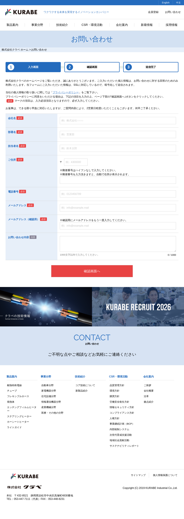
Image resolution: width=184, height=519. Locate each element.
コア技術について (85, 385)
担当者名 (13, 146)
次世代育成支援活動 (121, 435)
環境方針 (114, 390)
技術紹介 (62, 25)
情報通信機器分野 (51, 402)
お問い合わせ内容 (18, 237)
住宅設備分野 (48, 396)
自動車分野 (47, 385)
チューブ (12, 390)
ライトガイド (14, 428)
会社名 (12, 118)
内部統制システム (119, 430)
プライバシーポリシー (66, 92)
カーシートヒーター (18, 422)
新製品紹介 (81, 390)
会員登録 (153, 12)
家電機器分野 (48, 390)
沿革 (146, 396)
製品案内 (12, 25)
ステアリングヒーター (20, 417)
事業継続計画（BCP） (122, 424)
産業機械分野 (48, 407)
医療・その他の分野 (52, 413)
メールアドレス (17, 205)
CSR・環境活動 (92, 25)
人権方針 (114, 419)
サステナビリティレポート (123, 449)
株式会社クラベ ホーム (15, 49)
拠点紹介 (148, 402)
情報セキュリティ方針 (122, 407)
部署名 (12, 132)
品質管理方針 (117, 385)
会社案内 (122, 25)
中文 (178, 2)
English (165, 2)
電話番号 (13, 191)
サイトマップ (136, 480)
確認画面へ (92, 271)
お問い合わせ (173, 12)
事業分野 (37, 25)
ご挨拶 (147, 385)
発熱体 (10, 402)
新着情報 (147, 25)
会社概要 (148, 390)
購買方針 (114, 396)
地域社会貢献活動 (119, 441)
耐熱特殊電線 (14, 385)
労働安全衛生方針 (119, 402)
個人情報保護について (164, 480)
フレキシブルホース (18, 396)
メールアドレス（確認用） (23, 219)
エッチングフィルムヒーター (21, 409)
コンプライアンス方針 (122, 413)
